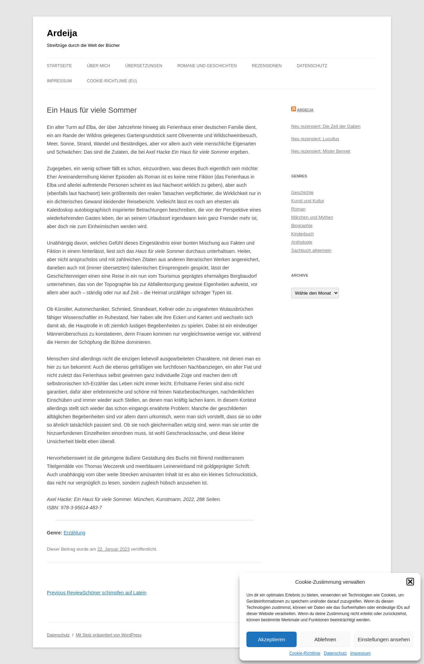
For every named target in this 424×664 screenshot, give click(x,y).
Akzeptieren (271, 639)
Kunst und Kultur (307, 200)
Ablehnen (325, 639)
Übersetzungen (143, 65)
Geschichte (302, 192)
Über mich (98, 65)
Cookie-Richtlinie (304, 653)
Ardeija (62, 33)
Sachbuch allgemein (311, 250)
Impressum (360, 653)
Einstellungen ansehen (384, 639)
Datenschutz (335, 653)
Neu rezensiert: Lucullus (315, 138)
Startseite (59, 65)
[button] (410, 581)
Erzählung (74, 532)
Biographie (301, 225)
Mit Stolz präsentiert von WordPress (108, 635)
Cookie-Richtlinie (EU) (112, 81)
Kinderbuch (302, 233)
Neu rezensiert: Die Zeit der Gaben (326, 126)
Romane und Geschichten (207, 65)
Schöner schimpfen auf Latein (97, 592)
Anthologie (301, 242)
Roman (298, 209)
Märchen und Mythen (312, 217)
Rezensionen (267, 65)
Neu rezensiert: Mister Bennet (320, 151)
